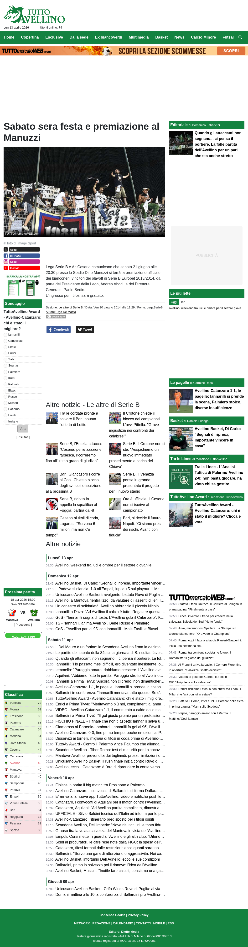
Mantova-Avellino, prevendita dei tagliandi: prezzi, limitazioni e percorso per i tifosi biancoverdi (135, 756)
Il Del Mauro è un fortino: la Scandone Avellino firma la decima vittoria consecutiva (125, 647)
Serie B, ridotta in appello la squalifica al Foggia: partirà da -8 (78, 504)
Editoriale (179, 125)
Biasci (12, 390)
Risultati (22, 437)
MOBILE (159, 923)
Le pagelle (179, 383)
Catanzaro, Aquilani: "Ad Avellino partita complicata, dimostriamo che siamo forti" (124, 808)
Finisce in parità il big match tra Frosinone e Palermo (100, 785)
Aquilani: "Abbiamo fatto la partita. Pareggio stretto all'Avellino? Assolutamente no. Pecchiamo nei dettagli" (145, 676)
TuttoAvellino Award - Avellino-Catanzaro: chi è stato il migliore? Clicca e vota (120, 698)
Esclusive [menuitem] (54, 37)
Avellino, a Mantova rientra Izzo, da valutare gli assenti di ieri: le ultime (114, 600)
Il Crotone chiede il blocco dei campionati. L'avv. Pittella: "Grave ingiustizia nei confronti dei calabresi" (135, 424)
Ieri (183, 302)
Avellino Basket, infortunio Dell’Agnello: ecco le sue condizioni (107, 859)
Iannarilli (14, 334)
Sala (11, 359)
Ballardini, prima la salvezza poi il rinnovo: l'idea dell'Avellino (106, 865)
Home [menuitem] (9, 37)
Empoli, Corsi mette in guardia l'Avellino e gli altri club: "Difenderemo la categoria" (124, 836)
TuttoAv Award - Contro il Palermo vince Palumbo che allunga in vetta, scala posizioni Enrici (132, 744)
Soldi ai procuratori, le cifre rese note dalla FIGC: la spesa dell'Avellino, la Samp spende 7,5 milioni (139, 842)
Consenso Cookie (112, 915)
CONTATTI (143, 923)
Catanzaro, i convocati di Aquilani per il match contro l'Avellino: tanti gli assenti (121, 802)
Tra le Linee (180, 459)
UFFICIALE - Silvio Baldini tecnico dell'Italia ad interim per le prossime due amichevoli (128, 814)
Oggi (174, 302)
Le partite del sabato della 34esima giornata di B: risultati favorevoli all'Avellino (122, 653)
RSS (171, 923)
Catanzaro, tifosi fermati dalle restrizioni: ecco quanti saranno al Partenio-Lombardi (125, 848)
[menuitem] (240, 37)
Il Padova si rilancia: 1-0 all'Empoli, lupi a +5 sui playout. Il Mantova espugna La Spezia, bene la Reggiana (145, 589)
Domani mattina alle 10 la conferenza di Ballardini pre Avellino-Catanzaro (117, 894)
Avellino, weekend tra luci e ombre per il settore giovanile (103, 565)
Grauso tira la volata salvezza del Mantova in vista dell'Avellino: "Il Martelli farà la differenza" (133, 831)
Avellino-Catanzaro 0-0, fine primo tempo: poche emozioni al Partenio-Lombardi (122, 733)
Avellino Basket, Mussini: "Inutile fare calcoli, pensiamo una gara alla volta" (118, 871)
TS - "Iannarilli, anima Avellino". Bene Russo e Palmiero (102, 623)
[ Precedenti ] (23, 624)
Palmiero (14, 372)
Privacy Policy (138, 915)
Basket (176, 421)
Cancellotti (15, 340)
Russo (12, 396)
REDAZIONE (101, 923)
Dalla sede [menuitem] (79, 37)
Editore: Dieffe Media (124, 931)
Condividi (58, 329)
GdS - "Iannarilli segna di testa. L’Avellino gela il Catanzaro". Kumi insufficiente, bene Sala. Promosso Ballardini (149, 617)
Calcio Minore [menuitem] (203, 37)
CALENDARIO (123, 923)
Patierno (14, 409)
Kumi (11, 378)
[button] (22, 428)
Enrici (12, 353)
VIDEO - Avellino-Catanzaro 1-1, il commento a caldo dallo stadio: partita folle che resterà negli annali (141, 710)
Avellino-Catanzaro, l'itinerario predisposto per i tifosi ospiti (104, 819)
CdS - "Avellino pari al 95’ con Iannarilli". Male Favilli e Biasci (107, 629)
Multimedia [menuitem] (139, 37)
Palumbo (14, 384)
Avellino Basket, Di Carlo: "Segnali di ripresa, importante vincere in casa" (116, 583)
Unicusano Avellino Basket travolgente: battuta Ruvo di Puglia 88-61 (113, 595)
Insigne (13, 421)
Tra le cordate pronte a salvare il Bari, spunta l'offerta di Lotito (79, 419)
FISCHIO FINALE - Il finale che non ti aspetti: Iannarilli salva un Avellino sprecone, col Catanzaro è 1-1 (142, 721)
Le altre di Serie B (70, 307)
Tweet (85, 329)
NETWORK (82, 923)
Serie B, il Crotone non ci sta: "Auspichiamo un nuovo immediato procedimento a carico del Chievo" (137, 455)
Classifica (14, 695)
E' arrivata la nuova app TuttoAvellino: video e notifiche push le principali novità (122, 796)
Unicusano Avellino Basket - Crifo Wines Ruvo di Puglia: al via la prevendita (119, 889)
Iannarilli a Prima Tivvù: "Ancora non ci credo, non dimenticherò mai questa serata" (126, 681)
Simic (12, 347)
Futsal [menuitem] (228, 37)
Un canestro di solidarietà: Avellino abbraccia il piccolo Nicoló (107, 606)
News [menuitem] (179, 37)
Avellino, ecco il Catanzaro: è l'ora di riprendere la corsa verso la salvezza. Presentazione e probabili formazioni (149, 767)
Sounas (13, 365)
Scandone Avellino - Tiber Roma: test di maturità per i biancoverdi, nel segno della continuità (133, 750)
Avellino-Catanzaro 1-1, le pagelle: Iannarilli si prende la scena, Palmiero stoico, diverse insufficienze (140, 687)
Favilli (12, 415)
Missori (13, 403)
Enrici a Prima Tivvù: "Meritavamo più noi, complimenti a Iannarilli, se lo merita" (122, 704)
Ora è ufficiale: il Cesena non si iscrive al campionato (144, 504)
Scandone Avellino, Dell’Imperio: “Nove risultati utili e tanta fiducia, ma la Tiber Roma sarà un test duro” (142, 825)
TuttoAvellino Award (188, 497)
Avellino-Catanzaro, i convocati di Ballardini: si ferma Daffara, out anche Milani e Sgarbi (129, 791)
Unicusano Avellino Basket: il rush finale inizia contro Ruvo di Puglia (113, 761)
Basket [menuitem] (161, 37)
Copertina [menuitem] (30, 37)
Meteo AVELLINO (23, 637)
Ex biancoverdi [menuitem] (108, 37)
